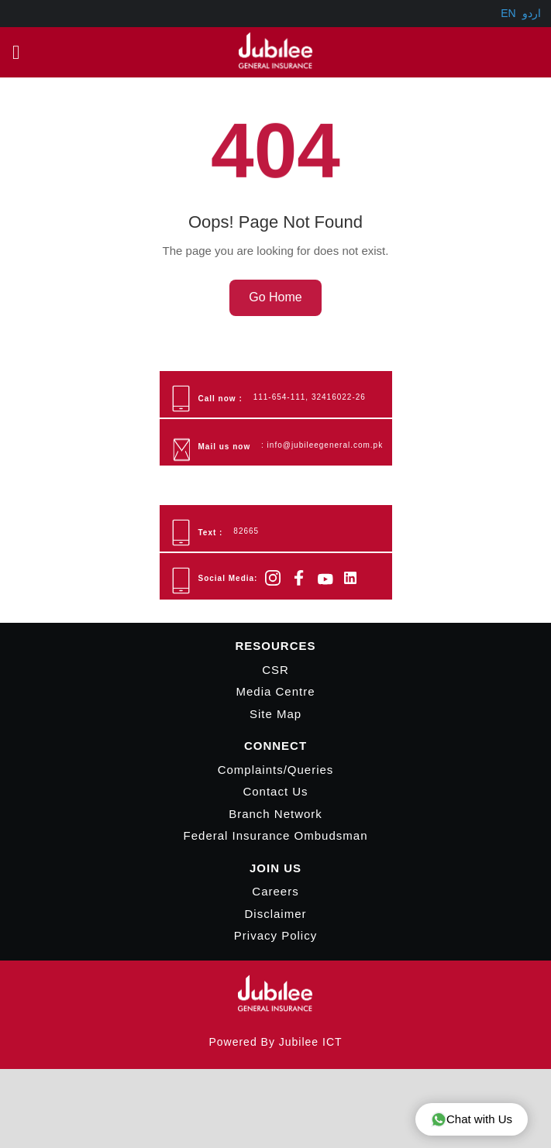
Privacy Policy (275, 936)
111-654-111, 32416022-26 (309, 398)
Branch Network (275, 813)
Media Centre (275, 692)
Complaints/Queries (276, 769)
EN (508, 13)
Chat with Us (471, 1120)
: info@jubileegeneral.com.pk (322, 446)
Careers (275, 892)
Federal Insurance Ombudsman (276, 836)
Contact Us (275, 792)
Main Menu (20, 52)
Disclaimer (275, 913)
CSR (275, 669)
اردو (531, 13)
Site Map (275, 713)
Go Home (275, 297)
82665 (246, 532)
